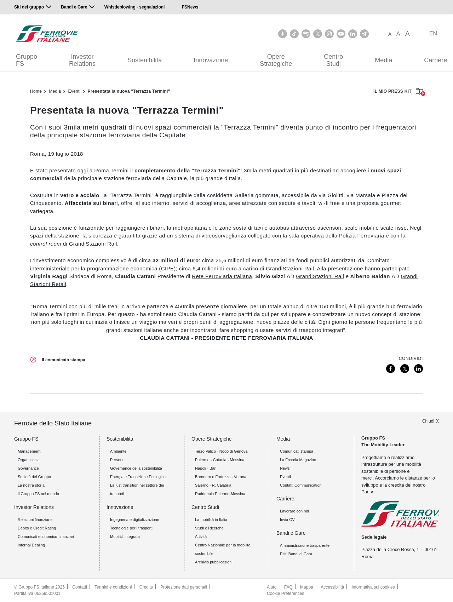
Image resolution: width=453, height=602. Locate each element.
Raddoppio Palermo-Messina (220, 494)
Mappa (306, 587)
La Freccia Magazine (298, 460)
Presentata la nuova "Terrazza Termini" (129, 91)
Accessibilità (332, 587)
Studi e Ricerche (209, 528)
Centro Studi (333, 60)
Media (383, 60)
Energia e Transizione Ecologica (138, 477)
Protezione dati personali (183, 587)
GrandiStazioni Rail (320, 276)
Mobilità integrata (125, 536)
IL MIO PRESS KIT (398, 92)
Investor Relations (82, 60)
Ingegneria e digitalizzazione (134, 519)
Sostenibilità (144, 60)
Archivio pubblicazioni (214, 562)
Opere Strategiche (276, 60)
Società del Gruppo (34, 477)
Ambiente (118, 451)
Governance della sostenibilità (136, 468)
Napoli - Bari (206, 468)
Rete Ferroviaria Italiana (222, 276)
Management (29, 451)
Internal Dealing (31, 545)
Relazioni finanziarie (35, 519)
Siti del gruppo (29, 7)
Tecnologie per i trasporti (131, 528)
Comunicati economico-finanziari (46, 536)
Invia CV (287, 519)
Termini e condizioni (113, 587)
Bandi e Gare (74, 7)
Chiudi (428, 421)
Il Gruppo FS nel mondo (38, 494)
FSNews (190, 7)
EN (433, 33)
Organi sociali (29, 460)
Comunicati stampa (296, 451)
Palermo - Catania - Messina (219, 460)
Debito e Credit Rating (37, 528)
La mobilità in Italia (211, 519)
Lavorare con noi (294, 511)
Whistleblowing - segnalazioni (134, 7)
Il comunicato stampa (63, 359)
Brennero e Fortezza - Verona (220, 477)
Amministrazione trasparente (304, 545)
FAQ (288, 587)
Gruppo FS (26, 60)
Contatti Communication (300, 485)
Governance (28, 468)
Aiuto (271, 587)
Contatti (79, 587)
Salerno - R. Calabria (213, 485)
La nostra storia (31, 485)
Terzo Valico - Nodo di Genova (221, 451)
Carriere (285, 498)
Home (36, 91)
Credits (146, 587)
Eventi (74, 91)
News (285, 468)
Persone (117, 460)
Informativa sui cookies (373, 587)
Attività (201, 536)
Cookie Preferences (285, 593)
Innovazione (211, 60)
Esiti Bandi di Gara (296, 554)
